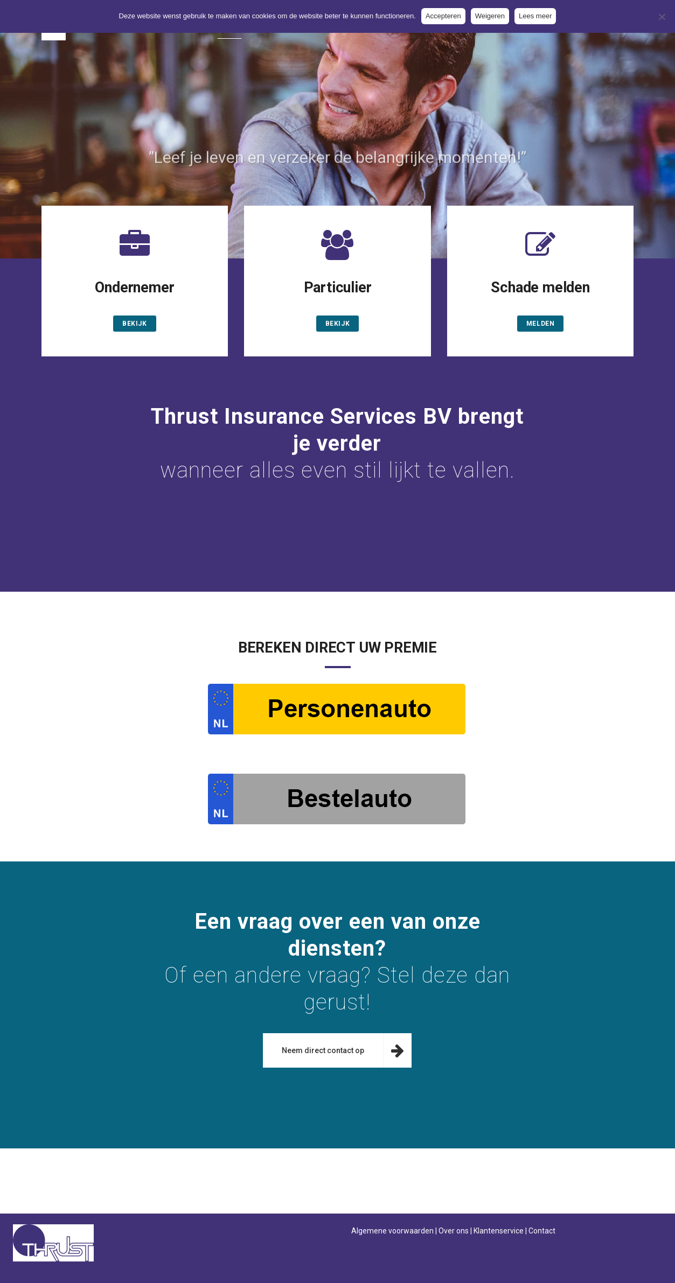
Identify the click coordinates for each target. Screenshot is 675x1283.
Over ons (454, 1230)
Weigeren (490, 16)
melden (540, 323)
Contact (541, 1230)
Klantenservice (499, 1230)
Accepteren (443, 16)
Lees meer (535, 16)
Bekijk (134, 323)
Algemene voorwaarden (392, 1230)
